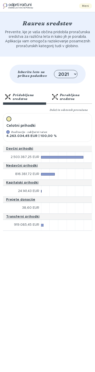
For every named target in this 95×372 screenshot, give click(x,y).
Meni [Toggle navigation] (85, 6)
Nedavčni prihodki (22, 165)
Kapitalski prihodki (22, 182)
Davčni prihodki (19, 148)
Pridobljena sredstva (19, 97)
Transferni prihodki (23, 216)
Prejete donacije (20, 199)
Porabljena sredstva (66, 97)
